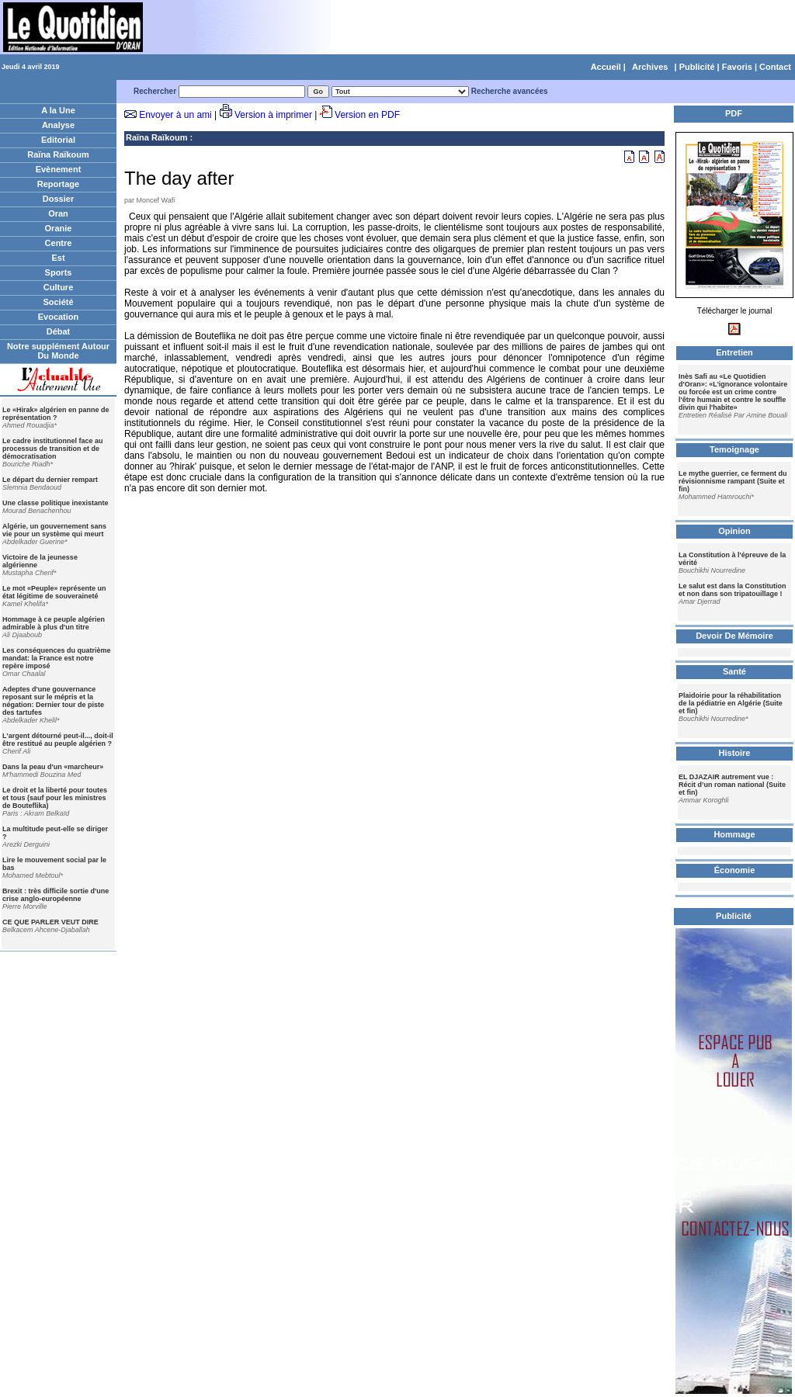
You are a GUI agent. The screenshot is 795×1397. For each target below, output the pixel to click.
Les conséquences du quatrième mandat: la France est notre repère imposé (56, 658)
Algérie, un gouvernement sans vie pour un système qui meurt (54, 530)
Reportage (58, 184)
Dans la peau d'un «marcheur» (52, 767)
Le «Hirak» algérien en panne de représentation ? (55, 413)
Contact (775, 66)
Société (58, 302)
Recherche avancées (509, 91)
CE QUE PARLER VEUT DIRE (50, 922)
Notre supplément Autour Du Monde (58, 350)
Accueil (606, 66)
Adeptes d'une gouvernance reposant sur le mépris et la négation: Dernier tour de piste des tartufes (53, 700)
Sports (58, 272)
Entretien (734, 352)
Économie (734, 870)
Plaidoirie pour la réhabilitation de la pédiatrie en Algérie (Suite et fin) (731, 703)
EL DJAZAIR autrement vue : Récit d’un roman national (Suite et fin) (732, 784)
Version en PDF (367, 114)
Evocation (58, 316)
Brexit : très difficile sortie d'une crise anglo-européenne (55, 895)
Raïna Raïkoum (58, 154)
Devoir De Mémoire (734, 635)
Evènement (59, 169)
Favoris (737, 66)
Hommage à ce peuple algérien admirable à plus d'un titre (53, 623)
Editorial (58, 139)
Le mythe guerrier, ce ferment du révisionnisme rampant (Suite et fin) (733, 481)
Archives (650, 66)
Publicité (697, 66)
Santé (734, 671)
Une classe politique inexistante (55, 503)
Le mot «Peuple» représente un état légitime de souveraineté (54, 592)
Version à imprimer (273, 114)
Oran (58, 213)
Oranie (58, 228)
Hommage (734, 834)
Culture (58, 287)
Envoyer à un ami (175, 114)
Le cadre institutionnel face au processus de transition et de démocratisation (52, 448)
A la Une (58, 110)
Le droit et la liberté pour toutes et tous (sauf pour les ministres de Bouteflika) (54, 797)
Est (57, 257)
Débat (59, 331)
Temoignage (734, 449)
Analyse (58, 125)
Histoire (735, 752)
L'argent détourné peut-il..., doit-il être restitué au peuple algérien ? (57, 739)
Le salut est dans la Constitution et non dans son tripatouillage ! (732, 590)
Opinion (734, 531)
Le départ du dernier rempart (50, 480)
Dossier (58, 198)
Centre (58, 243)
